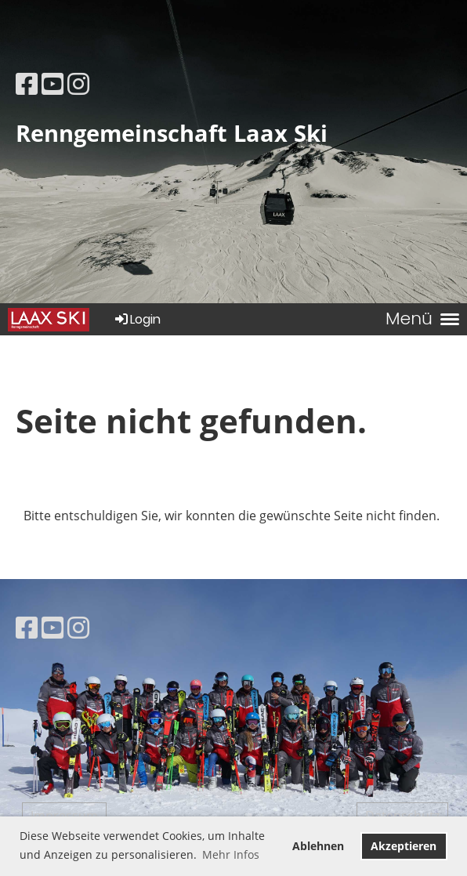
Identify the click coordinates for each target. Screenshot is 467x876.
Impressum (64, 815)
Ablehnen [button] (318, 845)
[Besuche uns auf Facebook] (27, 83)
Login (137, 319)
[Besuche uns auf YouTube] (52, 83)
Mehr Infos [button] (230, 854)
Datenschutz (402, 815)
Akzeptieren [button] (403, 845)
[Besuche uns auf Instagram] (78, 83)
